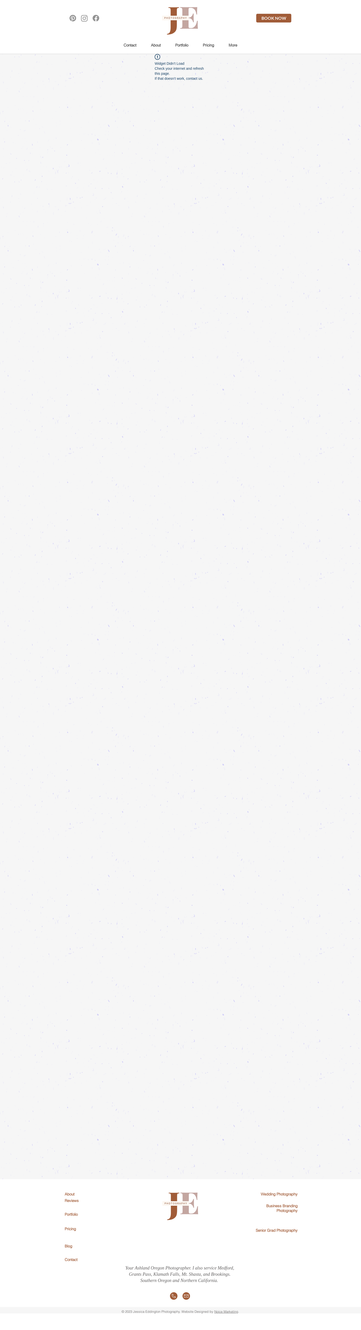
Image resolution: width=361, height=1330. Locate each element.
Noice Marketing (226, 1311)
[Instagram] (84, 18)
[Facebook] (96, 18)
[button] (182, 45)
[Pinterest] (72, 18)
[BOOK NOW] (273, 18)
